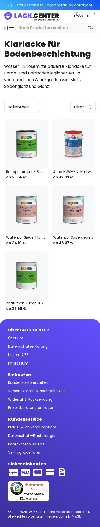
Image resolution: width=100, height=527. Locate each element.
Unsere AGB (18, 354)
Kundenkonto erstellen (28, 382)
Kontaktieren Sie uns (26, 444)
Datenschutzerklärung (28, 346)
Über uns (16, 338)
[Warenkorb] (91, 15)
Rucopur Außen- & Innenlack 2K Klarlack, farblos (27, 172)
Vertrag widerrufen (25, 452)
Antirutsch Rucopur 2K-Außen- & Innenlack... (27, 303)
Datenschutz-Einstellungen (32, 435)
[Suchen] (90, 28)
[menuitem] (8, 28)
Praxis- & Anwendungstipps (32, 427)
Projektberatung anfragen (31, 407)
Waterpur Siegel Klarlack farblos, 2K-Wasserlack (27, 237)
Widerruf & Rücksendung (30, 399)
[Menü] (46, 484)
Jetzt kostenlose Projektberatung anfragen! (50, 5)
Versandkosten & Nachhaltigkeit (36, 391)
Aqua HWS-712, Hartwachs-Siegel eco (74, 172)
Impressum (18, 363)
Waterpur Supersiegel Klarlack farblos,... (74, 237)
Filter (83, 107)
